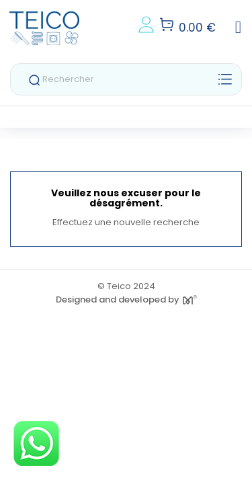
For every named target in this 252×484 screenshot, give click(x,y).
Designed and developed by (126, 299)
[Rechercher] (126, 79)
